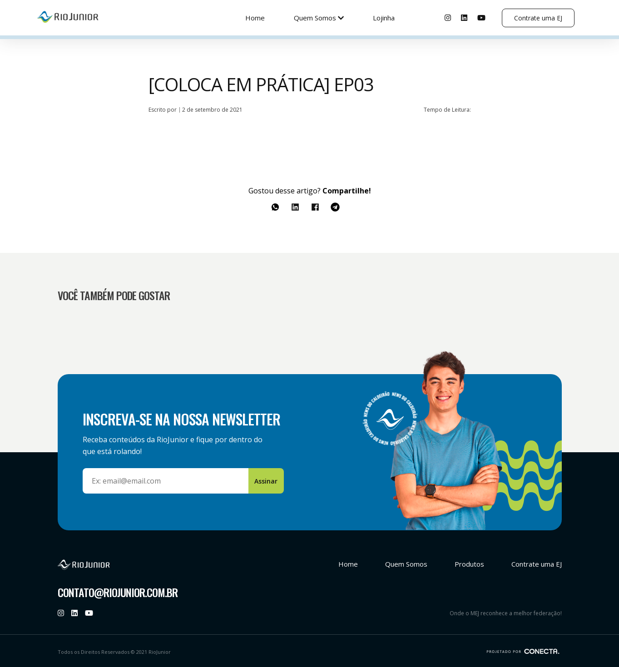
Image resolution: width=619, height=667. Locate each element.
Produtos (469, 563)
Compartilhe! (346, 191)
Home (255, 17)
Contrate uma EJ (538, 18)
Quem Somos (319, 17)
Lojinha (384, 17)
